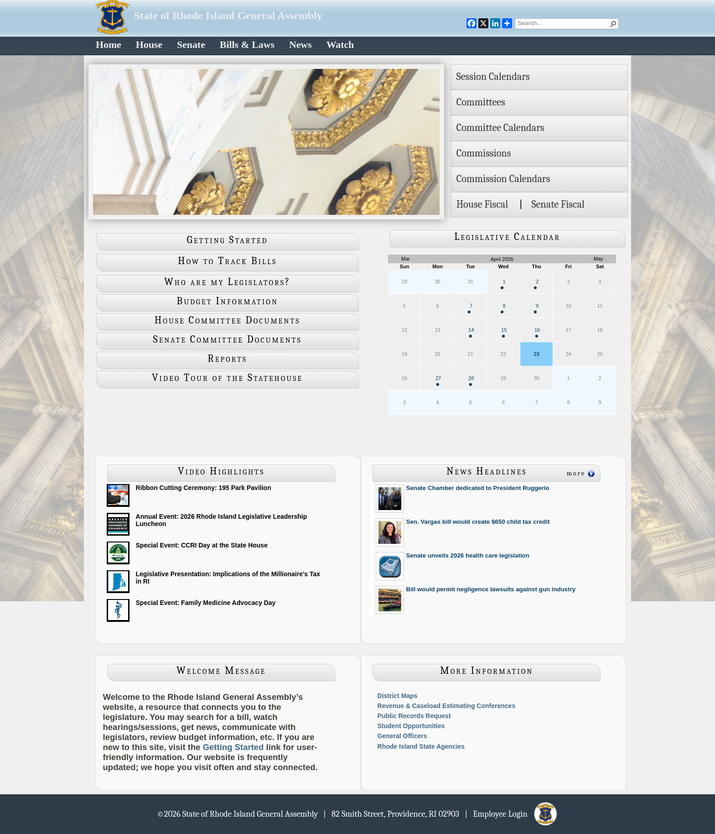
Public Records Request (414, 715)
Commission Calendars (503, 179)
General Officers (402, 736)
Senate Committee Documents (227, 339)
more (575, 473)
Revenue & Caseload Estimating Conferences (447, 705)
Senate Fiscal (557, 204)
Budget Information (227, 301)
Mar (405, 258)
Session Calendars (493, 77)
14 (471, 332)
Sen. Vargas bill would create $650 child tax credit (478, 521)
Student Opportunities (411, 726)
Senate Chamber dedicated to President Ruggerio (477, 488)
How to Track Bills (227, 261)
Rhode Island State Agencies (421, 746)
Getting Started (227, 240)
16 (537, 332)
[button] (613, 24)
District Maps (398, 695)
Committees (480, 102)
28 (471, 381)
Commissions (483, 153)
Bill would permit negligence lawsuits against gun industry (491, 589)
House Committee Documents (228, 320)
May (598, 258)
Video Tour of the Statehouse (227, 378)
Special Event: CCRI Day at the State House (202, 545)
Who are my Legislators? (227, 282)
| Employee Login (511, 813)
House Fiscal (482, 204)
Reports (227, 359)
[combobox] (563, 23)
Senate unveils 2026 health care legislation (467, 555)
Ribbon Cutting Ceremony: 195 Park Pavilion (203, 487)
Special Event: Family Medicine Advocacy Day (206, 602)
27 (438, 381)
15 (504, 332)
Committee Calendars (500, 128)
